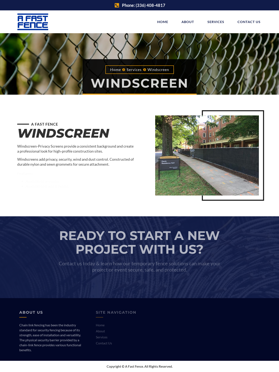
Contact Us (249, 22)
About (188, 22)
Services (215, 22)
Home (162, 22)
